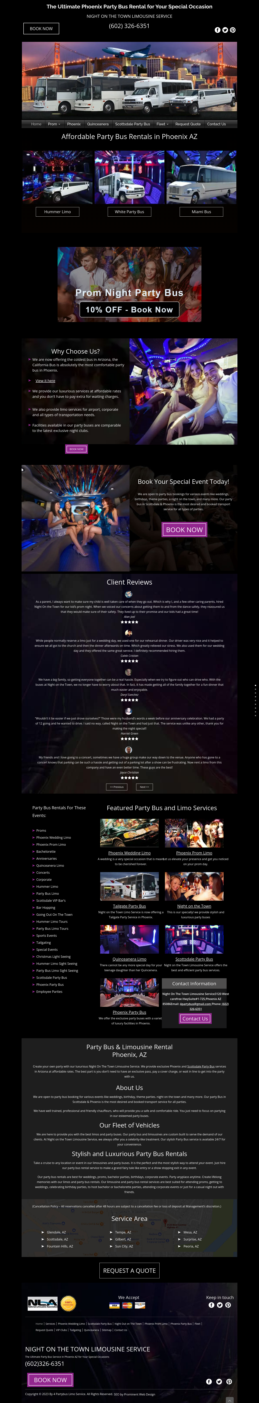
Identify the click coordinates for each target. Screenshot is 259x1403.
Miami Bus (201, 211)
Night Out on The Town (128, 1323)
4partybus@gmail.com (196, 1004)
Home (36, 124)
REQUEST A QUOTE (129, 1271)
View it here (45, 380)
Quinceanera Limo (129, 959)
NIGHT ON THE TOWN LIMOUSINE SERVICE (129, 16)
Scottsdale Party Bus (132, 124)
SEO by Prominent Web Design (132, 1394)
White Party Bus (129, 211)
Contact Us (216, 124)
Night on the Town (194, 906)
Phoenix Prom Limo (194, 852)
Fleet (161, 124)
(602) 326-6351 (129, 26)
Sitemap (107, 1330)
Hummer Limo (57, 211)
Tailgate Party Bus (129, 906)
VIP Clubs (61, 1330)
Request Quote (188, 124)
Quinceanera (98, 124)
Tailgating (75, 1330)
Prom (52, 124)
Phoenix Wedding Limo (129, 852)
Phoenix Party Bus (129, 1012)
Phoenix (74, 124)
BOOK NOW (41, 28)
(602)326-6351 (45, 1364)
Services (50, 1323)
